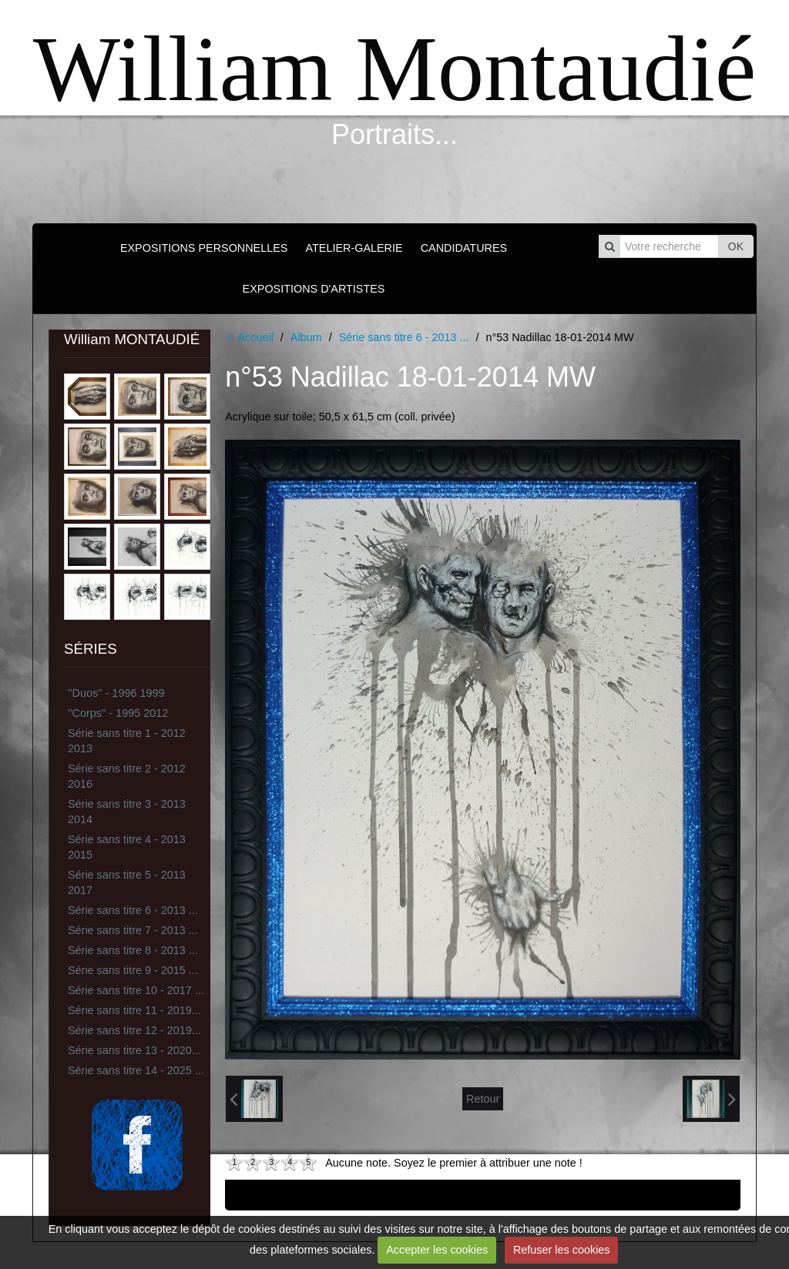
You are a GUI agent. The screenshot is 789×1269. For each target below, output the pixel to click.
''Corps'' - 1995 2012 (118, 713)
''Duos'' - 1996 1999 (116, 693)
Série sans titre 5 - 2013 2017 (127, 882)
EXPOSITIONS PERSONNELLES (204, 248)
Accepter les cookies (437, 1250)
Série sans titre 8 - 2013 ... (133, 950)
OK (736, 246)
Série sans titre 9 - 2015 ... (133, 970)
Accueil (255, 337)
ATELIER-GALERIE (353, 248)
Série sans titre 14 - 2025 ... (136, 1070)
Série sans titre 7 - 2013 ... (133, 930)
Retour (482, 1099)
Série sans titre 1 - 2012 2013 (127, 741)
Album (306, 337)
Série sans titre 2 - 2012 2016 (127, 776)
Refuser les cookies (561, 1250)
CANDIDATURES (464, 248)
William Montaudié (394, 69)
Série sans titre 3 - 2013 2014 (127, 811)
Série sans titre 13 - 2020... (134, 1050)
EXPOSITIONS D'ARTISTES (314, 289)
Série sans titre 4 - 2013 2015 (127, 847)
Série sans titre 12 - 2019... (134, 1030)
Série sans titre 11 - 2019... (134, 1010)
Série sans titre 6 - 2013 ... (133, 910)
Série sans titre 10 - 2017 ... (136, 990)
